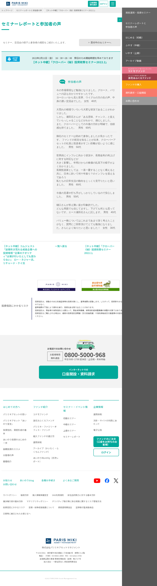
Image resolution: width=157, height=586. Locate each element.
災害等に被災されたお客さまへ (17, 513)
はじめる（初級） (135, 37)
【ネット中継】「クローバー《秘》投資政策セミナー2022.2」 (70, 62)
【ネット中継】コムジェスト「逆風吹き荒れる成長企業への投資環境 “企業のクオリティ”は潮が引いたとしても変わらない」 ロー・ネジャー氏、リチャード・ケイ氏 (20, 254)
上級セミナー (69, 430)
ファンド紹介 (40, 407)
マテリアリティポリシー (37, 501)
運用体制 (37, 442)
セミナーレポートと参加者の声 (29, 10)
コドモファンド (40, 414)
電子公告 (97, 429)
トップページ (7, 10)
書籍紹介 (7, 461)
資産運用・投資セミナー (138, 12)
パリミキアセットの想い (14, 414)
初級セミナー (69, 418)
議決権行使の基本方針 (13, 501)
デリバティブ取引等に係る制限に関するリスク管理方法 (76, 501)
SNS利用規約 (58, 495)
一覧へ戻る (61, 246)
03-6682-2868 (58, 555)
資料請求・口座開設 (136, 92)
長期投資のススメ (11, 449)
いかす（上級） (133, 53)
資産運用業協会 (65, 507)
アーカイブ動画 (133, 60)
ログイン (103, 3)
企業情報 (98, 407)
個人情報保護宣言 (40, 495)
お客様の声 (8, 455)
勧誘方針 (25, 495)
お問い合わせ (132, 100)
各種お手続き (48, 480)
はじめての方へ (11, 407)
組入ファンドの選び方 (43, 436)
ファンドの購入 (133, 84)
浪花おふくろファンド (43, 420)
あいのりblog (27, 480)
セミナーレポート (71, 436)
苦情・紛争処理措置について (41, 507)
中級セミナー (69, 424)
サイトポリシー (10, 495)
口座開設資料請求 (93, 3)
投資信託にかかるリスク (14, 507)
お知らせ (7, 480)
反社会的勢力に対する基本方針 (81, 495)
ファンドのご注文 (106, 441)
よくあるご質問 (71, 480)
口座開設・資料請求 (78, 372)
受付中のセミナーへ (101, 42)
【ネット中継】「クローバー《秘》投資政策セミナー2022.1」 (99, 249)
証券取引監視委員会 (85, 507)
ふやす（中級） (133, 45)
